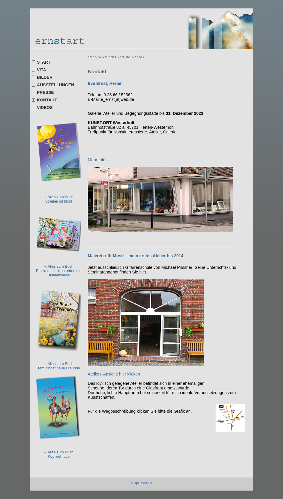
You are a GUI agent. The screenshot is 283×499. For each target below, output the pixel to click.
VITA (41, 69)
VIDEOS (45, 107)
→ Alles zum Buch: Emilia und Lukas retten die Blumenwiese (58, 270)
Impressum (141, 482)
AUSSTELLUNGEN (55, 85)
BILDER (45, 77)
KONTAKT (47, 100)
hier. (143, 272)
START (44, 62)
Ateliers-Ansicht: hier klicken (114, 374)
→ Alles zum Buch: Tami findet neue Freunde (58, 366)
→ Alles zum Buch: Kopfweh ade (59, 454)
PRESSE (45, 92)
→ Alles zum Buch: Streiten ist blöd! (59, 199)
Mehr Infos (98, 160)
